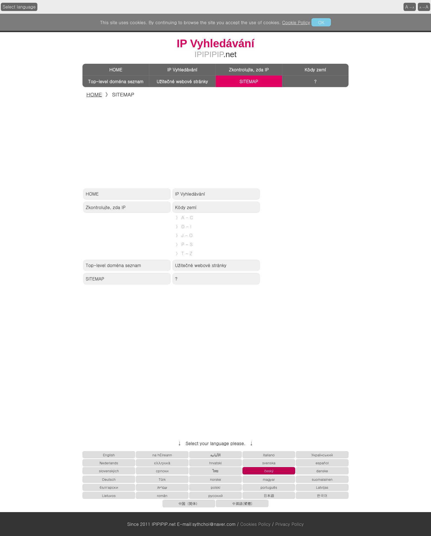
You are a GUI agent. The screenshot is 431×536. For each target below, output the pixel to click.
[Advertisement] (215, 143)
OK (321, 22)
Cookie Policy (296, 22)
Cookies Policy (255, 524)
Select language (19, 7)
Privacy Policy (289, 524)
